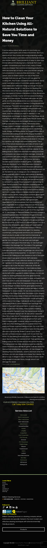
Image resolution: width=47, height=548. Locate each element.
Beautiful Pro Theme (21, 543)
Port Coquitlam (23, 435)
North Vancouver (23, 417)
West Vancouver (23, 419)
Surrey (23, 428)
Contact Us (5, 488)
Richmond (23, 460)
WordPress (21, 545)
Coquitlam (23, 433)
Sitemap (4, 491)
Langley (23, 430)
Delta (23, 451)
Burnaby (23, 457)
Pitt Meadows (23, 442)
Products (23, 529)
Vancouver (23, 415)
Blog (3, 485)
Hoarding (5, 484)
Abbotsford (23, 424)
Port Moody (23, 437)
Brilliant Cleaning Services (23, 3)
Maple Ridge (24, 444)
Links (3, 487)
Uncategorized (15, 364)
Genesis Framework (37, 543)
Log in (27, 545)
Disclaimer (5, 490)
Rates (4, 482)
